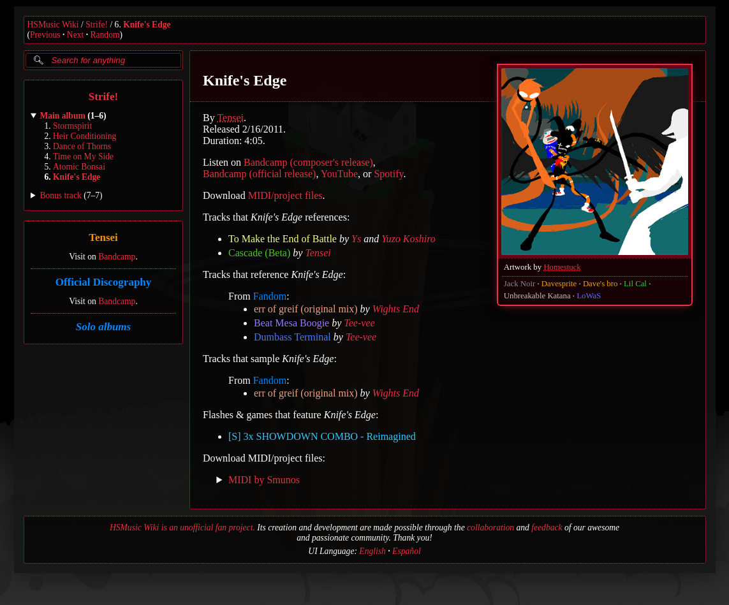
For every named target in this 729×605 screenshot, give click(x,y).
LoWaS (589, 295)
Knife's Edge (146, 24)
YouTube (338, 173)
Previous (45, 35)
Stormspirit (72, 126)
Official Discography (103, 282)
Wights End (395, 308)
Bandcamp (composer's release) (308, 162)
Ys (356, 238)
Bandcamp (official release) (259, 173)
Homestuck (561, 267)
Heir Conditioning (84, 136)
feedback (546, 527)
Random (104, 35)
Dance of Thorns (82, 146)
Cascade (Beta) (259, 252)
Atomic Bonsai (79, 166)
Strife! (96, 24)
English (372, 551)
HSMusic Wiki (53, 24)
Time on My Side (83, 156)
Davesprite (558, 283)
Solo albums (102, 327)
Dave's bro (599, 283)
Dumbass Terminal (292, 337)
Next (75, 35)
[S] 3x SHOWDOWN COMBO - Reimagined (322, 436)
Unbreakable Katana (536, 295)
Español (406, 551)
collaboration (490, 527)
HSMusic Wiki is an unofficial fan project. (182, 527)
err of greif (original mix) (306, 308)
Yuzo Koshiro (408, 238)
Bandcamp (116, 256)
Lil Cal (635, 283)
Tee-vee (359, 322)
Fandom (269, 296)
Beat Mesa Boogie (291, 322)
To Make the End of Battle (282, 238)
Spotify (388, 173)
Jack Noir (518, 283)
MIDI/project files (284, 195)
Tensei (103, 238)
